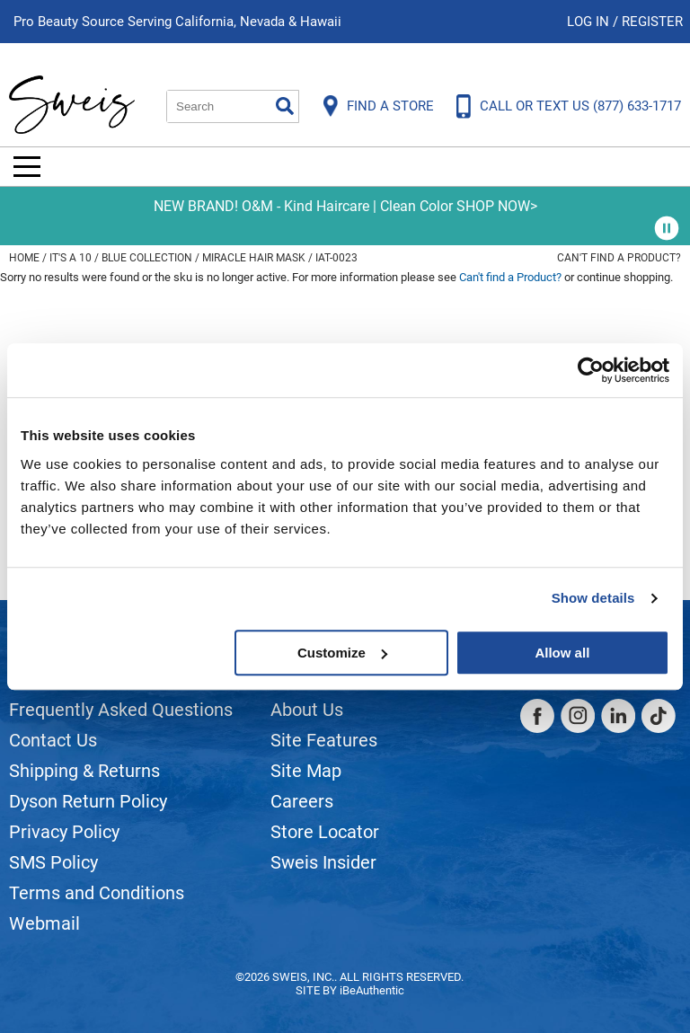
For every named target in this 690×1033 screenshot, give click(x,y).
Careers (301, 801)
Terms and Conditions (96, 893)
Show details (593, 597)
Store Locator (324, 832)
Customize (342, 652)
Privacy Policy (64, 832)
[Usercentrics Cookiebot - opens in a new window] (590, 370)
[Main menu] (27, 166)
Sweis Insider (323, 862)
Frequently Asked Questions (121, 709)
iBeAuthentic (372, 990)
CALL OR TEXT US (580, 106)
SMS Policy (53, 862)
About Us (306, 709)
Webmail (44, 923)
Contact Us (53, 740)
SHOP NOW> (496, 206)
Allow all (562, 652)
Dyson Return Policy (88, 801)
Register (652, 21)
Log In (590, 21)
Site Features (323, 740)
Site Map (305, 770)
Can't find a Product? (619, 258)
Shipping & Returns (84, 770)
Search (285, 106)
